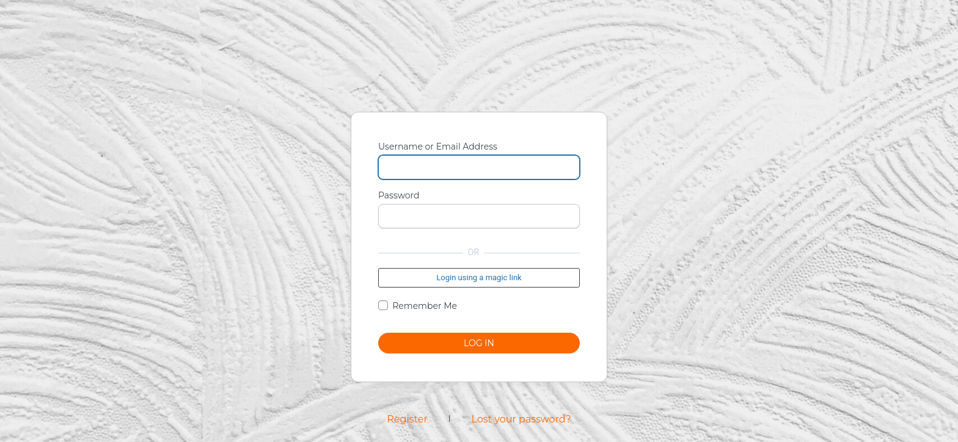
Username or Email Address (437, 146)
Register (407, 419)
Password (398, 195)
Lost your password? (521, 419)
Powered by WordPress (479, 74)
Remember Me (424, 305)
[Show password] (567, 216)
